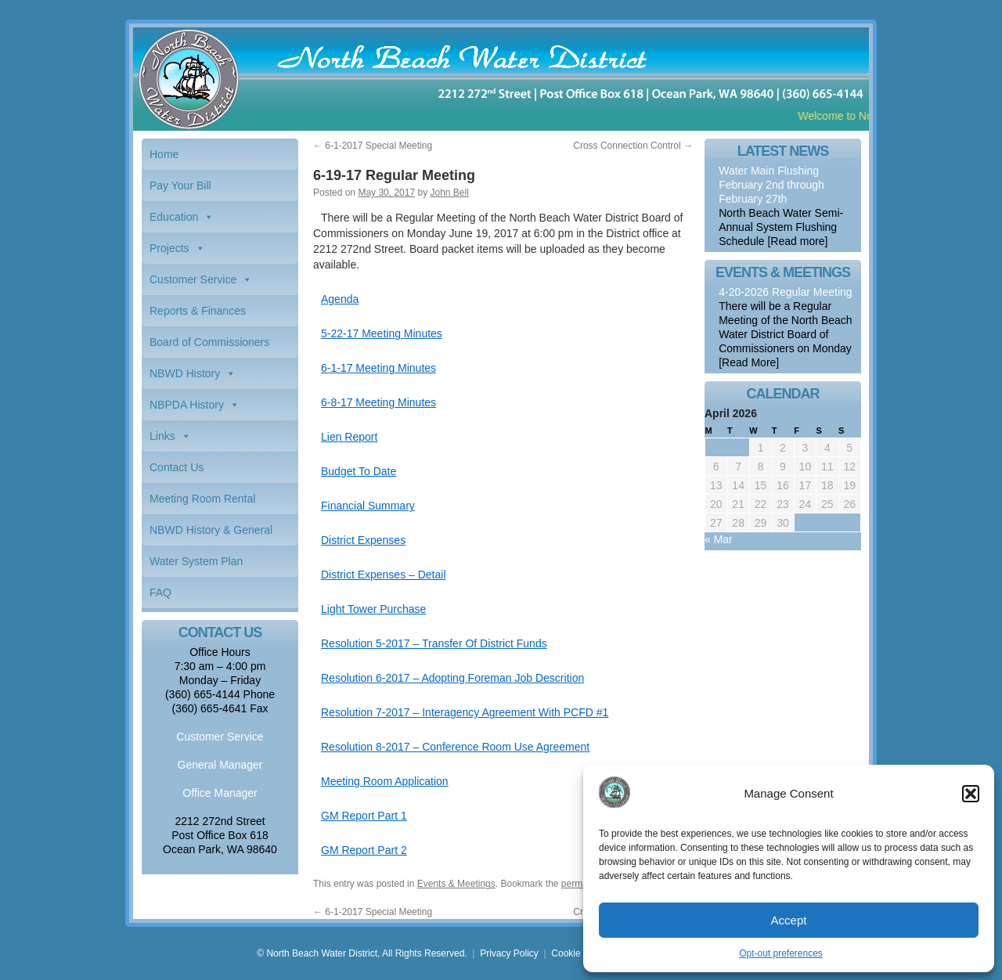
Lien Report (349, 437)
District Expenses (363, 540)
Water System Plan (196, 561)
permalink (581, 883)
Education (174, 217)
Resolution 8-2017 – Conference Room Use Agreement (455, 746)
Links (162, 436)
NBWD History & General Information (211, 535)
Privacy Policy (509, 953)
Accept (789, 920)
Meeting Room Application (385, 781)
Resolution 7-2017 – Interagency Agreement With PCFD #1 (464, 712)
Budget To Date (358, 471)
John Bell (449, 192)
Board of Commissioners (209, 342)
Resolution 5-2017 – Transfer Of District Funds (434, 643)
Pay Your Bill (180, 185)
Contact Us (177, 467)
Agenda (340, 299)
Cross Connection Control (633, 145)
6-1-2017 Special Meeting (372, 145)
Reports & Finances (198, 310)
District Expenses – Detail (383, 574)
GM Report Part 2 (364, 850)
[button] (971, 794)
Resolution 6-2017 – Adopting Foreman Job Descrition (452, 678)
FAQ (160, 592)
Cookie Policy (579, 953)
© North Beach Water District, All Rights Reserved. (362, 953)
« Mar (719, 539)
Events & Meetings (456, 883)
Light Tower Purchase (373, 609)
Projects (169, 248)
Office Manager (219, 793)
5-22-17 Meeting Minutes (381, 333)
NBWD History (185, 373)
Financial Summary (368, 505)
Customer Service (193, 279)
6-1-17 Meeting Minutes (378, 368)
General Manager (220, 764)
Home (164, 154)
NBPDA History (187, 404)
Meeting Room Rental (202, 498)
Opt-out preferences (781, 953)
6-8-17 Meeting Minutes (378, 402)
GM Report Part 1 (364, 815)
